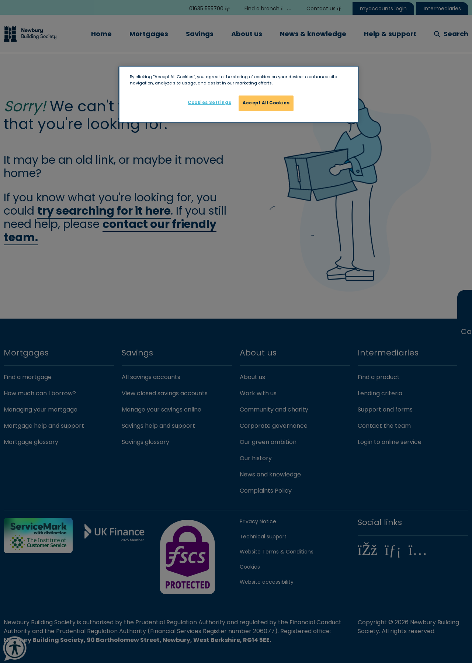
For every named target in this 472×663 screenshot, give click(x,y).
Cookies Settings (209, 102)
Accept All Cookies (266, 103)
